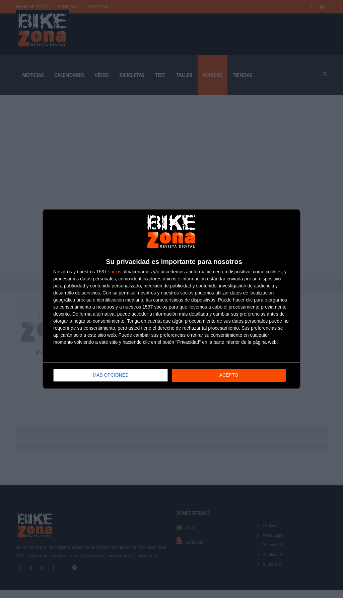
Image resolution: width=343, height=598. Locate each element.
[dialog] (171, 299)
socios (114, 271)
